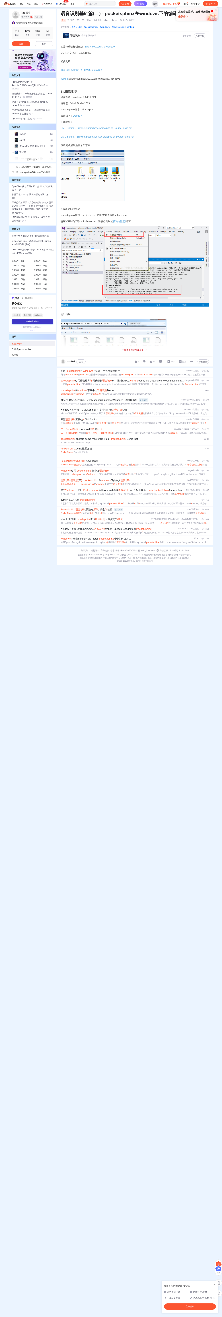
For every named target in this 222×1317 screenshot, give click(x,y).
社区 (36, 3)
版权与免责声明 (154, 558)
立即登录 (132, 29)
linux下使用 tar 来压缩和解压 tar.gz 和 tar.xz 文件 (30, 104)
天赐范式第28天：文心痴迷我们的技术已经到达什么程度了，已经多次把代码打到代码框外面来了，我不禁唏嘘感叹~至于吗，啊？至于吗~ (32, 207)
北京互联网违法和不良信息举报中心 (176, 555)
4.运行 (15, 355)
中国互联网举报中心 (111, 558)
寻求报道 (114, 550)
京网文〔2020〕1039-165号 (132, 555)
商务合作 (105, 550)
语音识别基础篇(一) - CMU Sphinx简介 (82, 70)
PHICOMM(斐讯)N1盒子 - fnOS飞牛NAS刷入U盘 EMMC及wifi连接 (33, 251)
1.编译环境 (17, 343)
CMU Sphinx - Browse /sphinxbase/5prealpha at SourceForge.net (96, 128)
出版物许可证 (175, 558)
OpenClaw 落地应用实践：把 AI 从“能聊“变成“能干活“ (32, 188)
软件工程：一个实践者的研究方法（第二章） (31, 196)
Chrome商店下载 (128, 558)
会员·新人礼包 (171, 3)
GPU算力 (61, 2)
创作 (210, 3)
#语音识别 (77, 27)
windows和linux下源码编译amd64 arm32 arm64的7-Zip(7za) (31, 243)
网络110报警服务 (95, 558)
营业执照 (185, 558)
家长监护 (83, 558)
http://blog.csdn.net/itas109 (100, 46)
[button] (32, 330)
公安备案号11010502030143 (90, 555)
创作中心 (195, 3)
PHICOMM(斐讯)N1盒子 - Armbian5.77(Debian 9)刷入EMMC (30, 85)
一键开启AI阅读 (32, 321)
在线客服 (164, 550)
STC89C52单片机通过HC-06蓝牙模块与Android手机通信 (31, 112)
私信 (44, 44)
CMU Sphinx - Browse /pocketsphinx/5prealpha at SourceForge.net (97, 136)
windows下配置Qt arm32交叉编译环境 (30, 236)
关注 (81, 362)
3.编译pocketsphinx (21, 349)
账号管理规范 (141, 558)
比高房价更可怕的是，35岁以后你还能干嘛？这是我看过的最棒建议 (37, 167)
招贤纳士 (95, 550)
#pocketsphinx (91, 27)
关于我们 (85, 550)
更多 (73, 3)
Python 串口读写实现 (27, 118)
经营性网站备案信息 (152, 555)
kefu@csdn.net (148, 550)
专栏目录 (203, 362)
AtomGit (46, 3)
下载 (28, 3)
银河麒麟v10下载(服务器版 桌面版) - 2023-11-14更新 (32, 95)
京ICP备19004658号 (111, 555)
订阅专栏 (200, 36)
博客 (21, 3)
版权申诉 (165, 558)
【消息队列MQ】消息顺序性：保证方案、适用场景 (32, 219)
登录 (155, 3)
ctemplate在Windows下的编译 (35, 172)
